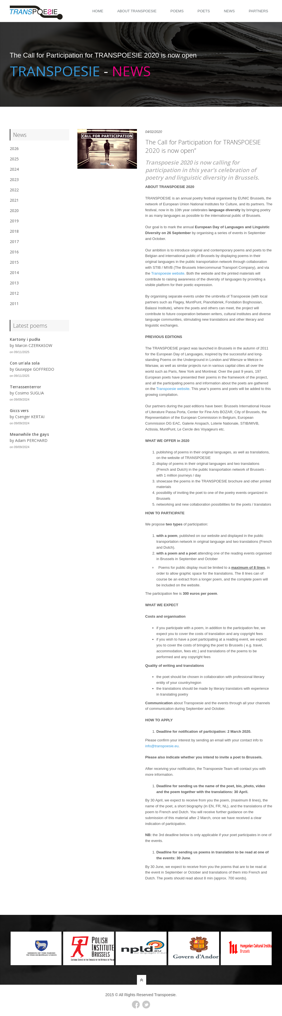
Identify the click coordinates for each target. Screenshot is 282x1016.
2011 (14, 303)
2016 (14, 251)
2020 (14, 210)
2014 (14, 272)
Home (97, 11)
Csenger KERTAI (29, 416)
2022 (14, 189)
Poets (204, 11)
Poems (177, 11)
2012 (14, 293)
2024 (14, 169)
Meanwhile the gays (29, 434)
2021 (14, 200)
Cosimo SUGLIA (29, 393)
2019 (14, 220)
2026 (14, 148)
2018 (14, 231)
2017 (14, 241)
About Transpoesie (136, 11)
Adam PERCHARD (31, 440)
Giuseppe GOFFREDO (34, 369)
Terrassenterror (25, 386)
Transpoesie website (167, 273)
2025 (14, 158)
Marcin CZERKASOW (33, 345)
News (229, 11)
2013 (14, 282)
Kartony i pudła (25, 339)
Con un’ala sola (25, 363)
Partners (258, 11)
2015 (14, 262)
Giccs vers (19, 410)
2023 (14, 179)
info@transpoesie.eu (162, 746)
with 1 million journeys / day (179, 475)
